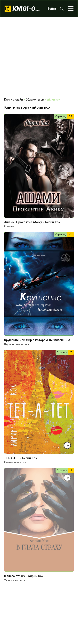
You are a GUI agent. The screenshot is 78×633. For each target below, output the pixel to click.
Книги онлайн (13, 99)
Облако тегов (35, 99)
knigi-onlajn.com (27, 8)
